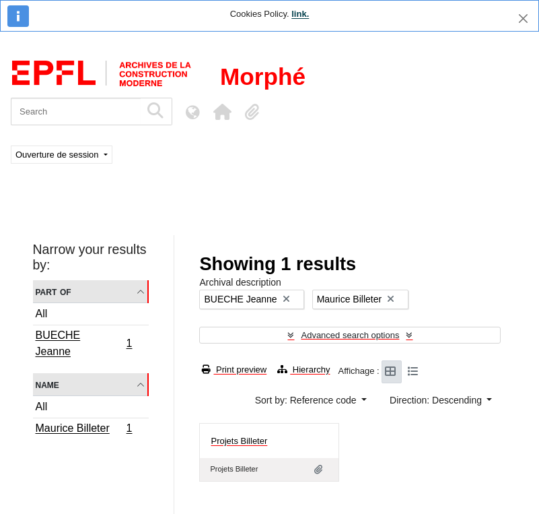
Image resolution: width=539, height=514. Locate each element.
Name (47, 384)
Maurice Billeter (84, 429)
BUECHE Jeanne (84, 343)
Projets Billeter (239, 441)
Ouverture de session (58, 155)
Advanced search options (350, 335)
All (42, 313)
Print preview (234, 369)
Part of (53, 291)
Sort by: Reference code (307, 400)
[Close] (523, 18)
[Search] (76, 111)
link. (300, 14)
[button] (222, 111)
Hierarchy (303, 369)
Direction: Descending (437, 400)
